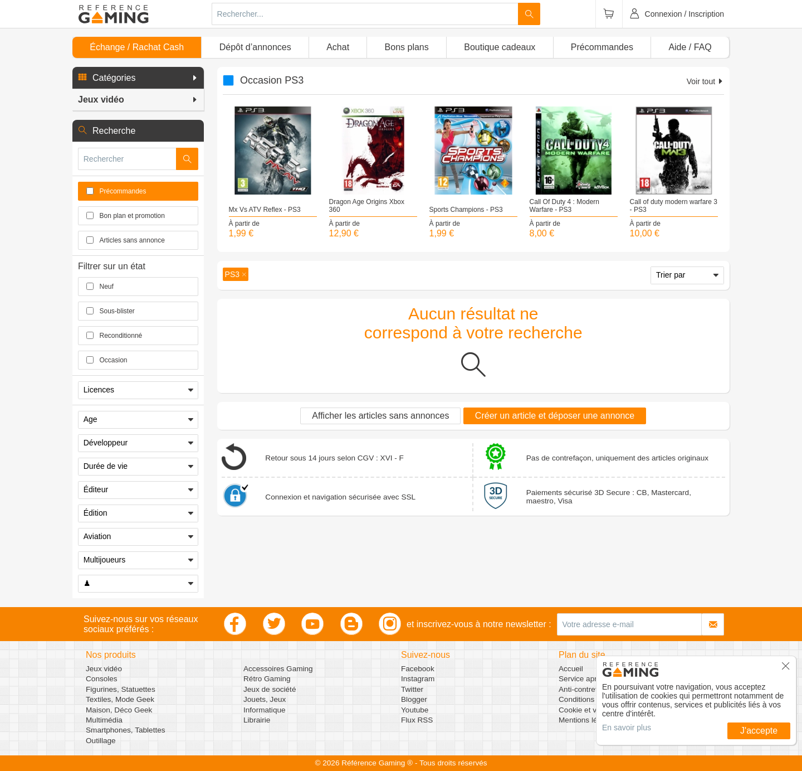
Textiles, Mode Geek (120, 699)
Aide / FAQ (689, 47)
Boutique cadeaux (499, 47)
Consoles (102, 679)
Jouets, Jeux (264, 699)
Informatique (264, 710)
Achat (337, 47)
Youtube (414, 710)
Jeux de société (269, 689)
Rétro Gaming (267, 679)
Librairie (256, 720)
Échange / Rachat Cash (137, 47)
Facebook (417, 669)
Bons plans (407, 47)
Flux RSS (417, 720)
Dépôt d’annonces (255, 47)
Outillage (101, 740)
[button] (138, 78)
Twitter (412, 689)
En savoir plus (626, 727)
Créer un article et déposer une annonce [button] (554, 415)
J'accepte (758, 730)
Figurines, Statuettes (120, 689)
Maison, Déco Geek (119, 710)
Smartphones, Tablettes (125, 730)
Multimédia (104, 720)
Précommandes (602, 47)
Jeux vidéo (104, 669)
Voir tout (705, 81)
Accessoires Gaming (278, 669)
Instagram (417, 679)
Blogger (414, 699)
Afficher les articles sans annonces (380, 415)
